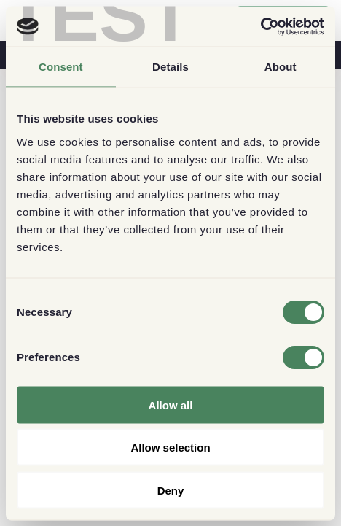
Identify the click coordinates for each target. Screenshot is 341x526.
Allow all (171, 404)
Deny (170, 490)
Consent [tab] (61, 67)
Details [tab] (170, 67)
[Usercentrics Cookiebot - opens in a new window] (260, 26)
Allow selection (170, 447)
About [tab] (280, 67)
